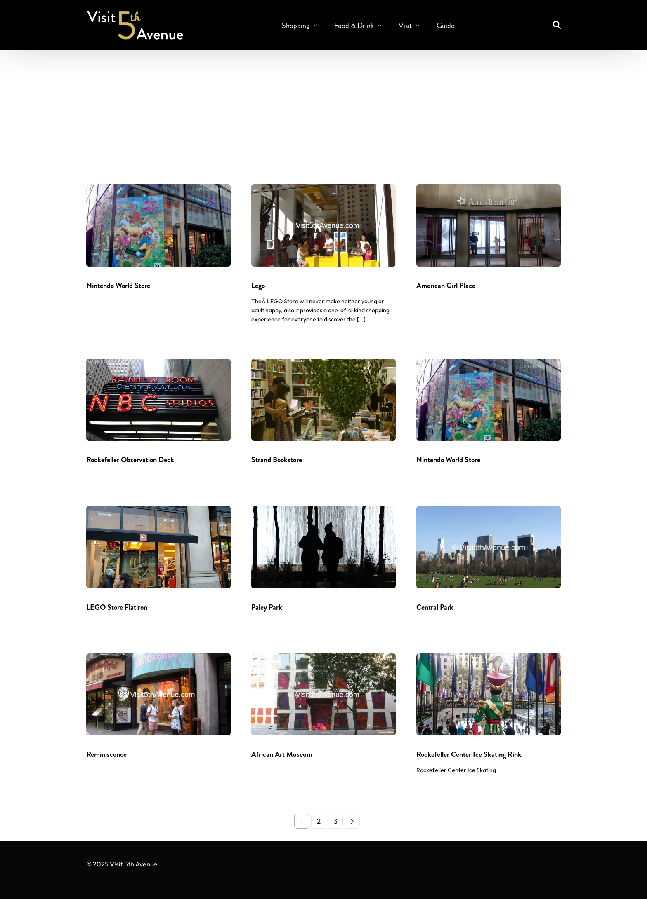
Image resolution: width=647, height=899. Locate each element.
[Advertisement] (323, 114)
